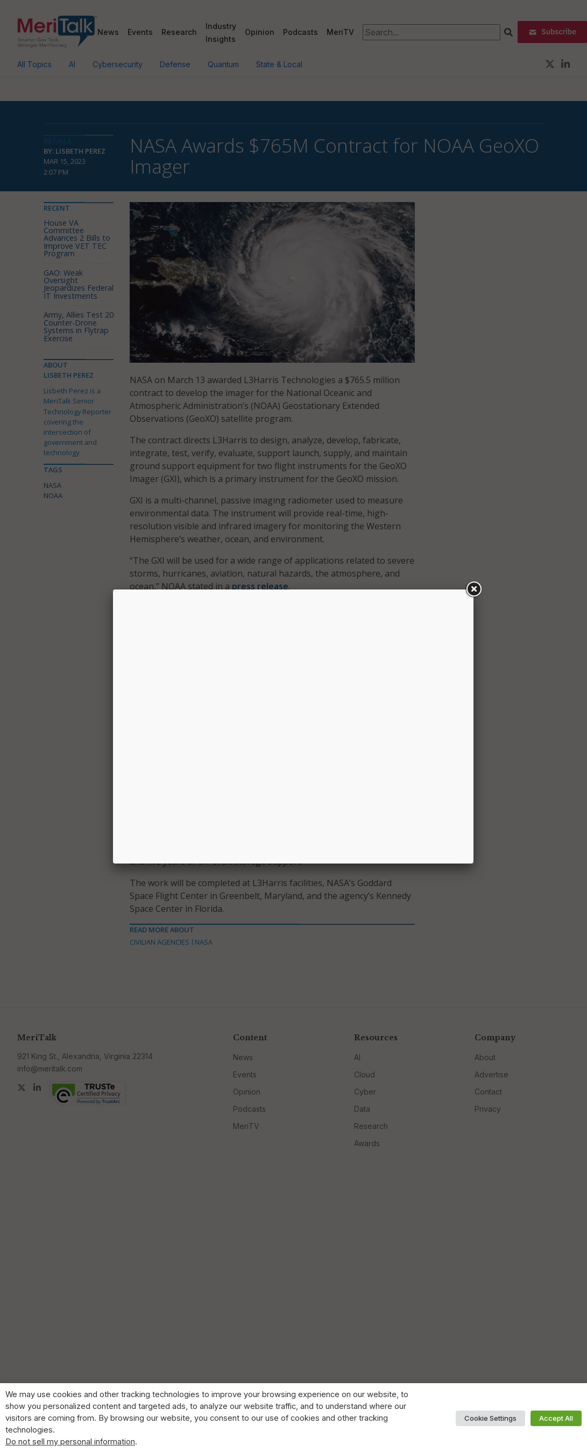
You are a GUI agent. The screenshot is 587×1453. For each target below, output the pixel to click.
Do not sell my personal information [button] (70, 1442)
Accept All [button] (556, 1418)
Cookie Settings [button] (490, 1418)
